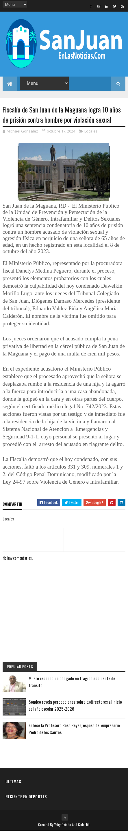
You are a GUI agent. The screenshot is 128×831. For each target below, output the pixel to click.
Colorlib (84, 824)
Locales (91, 131)
